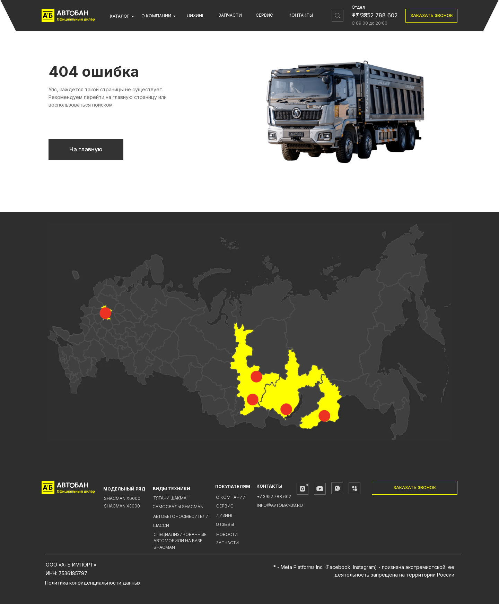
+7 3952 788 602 (374, 15)
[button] (431, 16)
